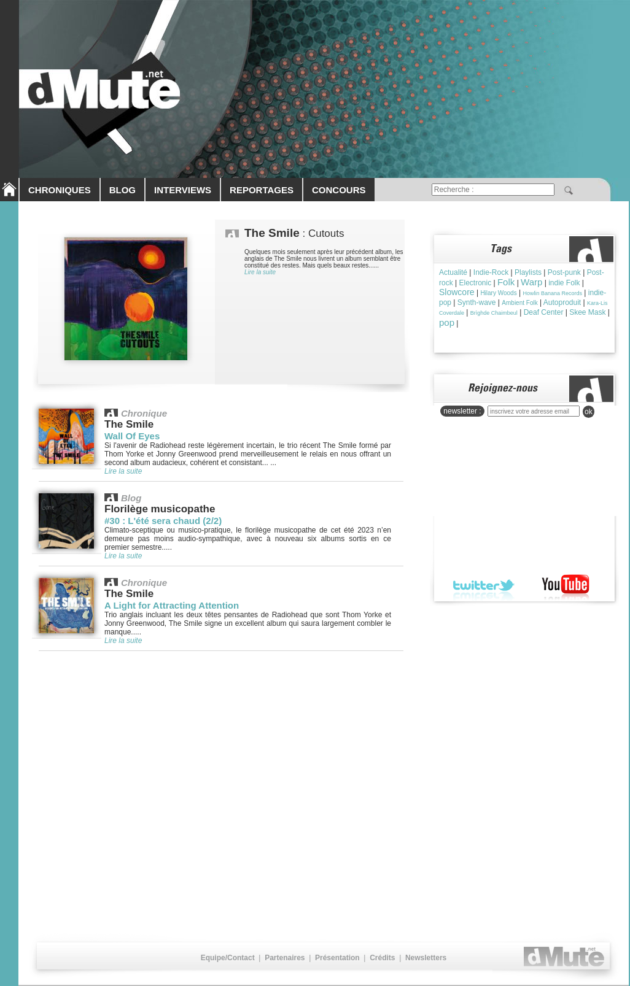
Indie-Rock (490, 272)
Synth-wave (476, 302)
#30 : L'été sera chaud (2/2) (163, 520)
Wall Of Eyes (132, 436)
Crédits (382, 957)
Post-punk (564, 272)
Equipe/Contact (228, 957)
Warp (531, 282)
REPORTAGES (262, 190)
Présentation (337, 957)
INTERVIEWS (182, 190)
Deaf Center (544, 312)
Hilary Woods (498, 293)
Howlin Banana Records (552, 293)
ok (589, 411)
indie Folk (564, 283)
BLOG (122, 190)
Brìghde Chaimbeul (494, 313)
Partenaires (285, 957)
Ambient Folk (519, 302)
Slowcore (457, 292)
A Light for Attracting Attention (171, 605)
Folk (506, 282)
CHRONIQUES (59, 190)
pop (446, 322)
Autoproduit (562, 302)
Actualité (453, 272)
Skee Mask (587, 312)
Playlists (528, 272)
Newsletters (425, 957)
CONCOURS (339, 190)
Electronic (475, 283)
